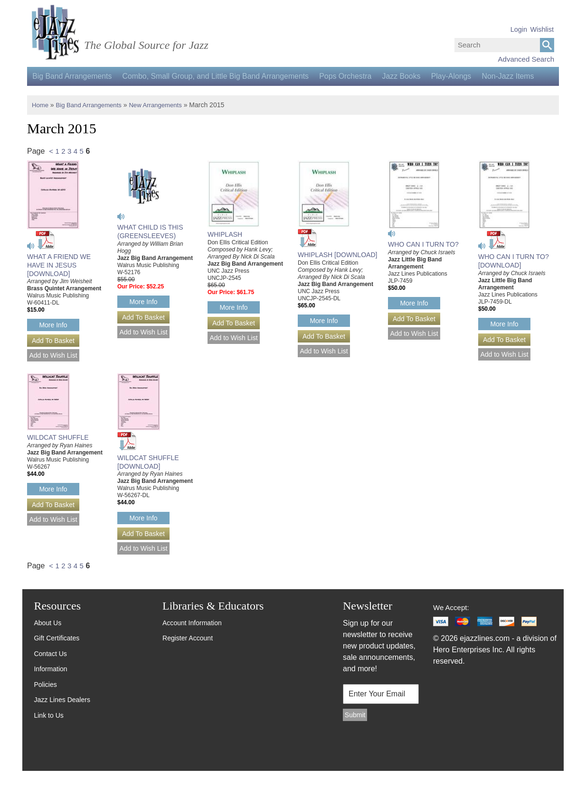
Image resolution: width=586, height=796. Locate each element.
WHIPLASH (226, 254)
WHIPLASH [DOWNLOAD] (321, 278)
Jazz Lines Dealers (64, 725)
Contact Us (51, 679)
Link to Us (50, 740)
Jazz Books (417, 76)
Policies (46, 709)
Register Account (189, 663)
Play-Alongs (472, 76)
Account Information (194, 648)
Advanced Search (526, 59)
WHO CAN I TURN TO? (425, 263)
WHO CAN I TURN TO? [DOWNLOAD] (516, 280)
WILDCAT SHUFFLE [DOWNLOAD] (150, 486)
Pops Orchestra (357, 76)
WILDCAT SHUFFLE (60, 462)
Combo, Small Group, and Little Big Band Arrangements (223, 76)
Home (40, 124)
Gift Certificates (58, 663)
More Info (53, 346)
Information (51, 694)
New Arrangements (162, 124)
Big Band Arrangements (74, 76)
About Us (48, 648)
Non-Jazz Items (60, 95)
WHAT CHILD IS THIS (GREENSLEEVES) (152, 250)
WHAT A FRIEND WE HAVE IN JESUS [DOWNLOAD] (61, 285)
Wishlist (542, 29)
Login (518, 29)
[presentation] (379, 772)
